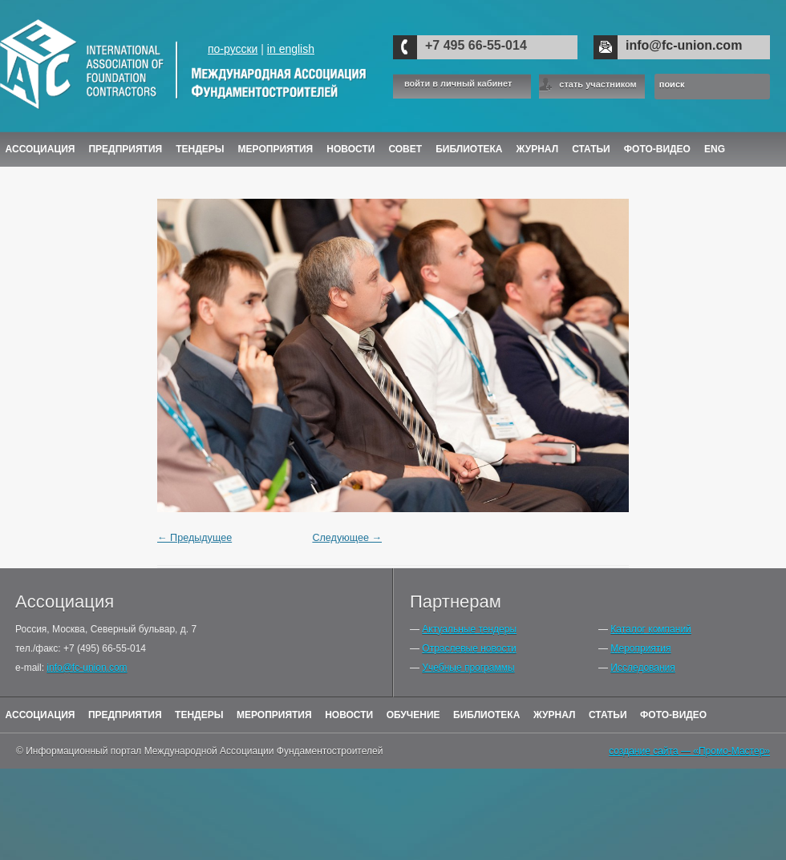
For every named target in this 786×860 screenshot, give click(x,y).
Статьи (591, 149)
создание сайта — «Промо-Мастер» (689, 751)
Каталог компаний (650, 629)
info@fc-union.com (684, 45)
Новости (350, 149)
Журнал (554, 715)
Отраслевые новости (469, 648)
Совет (405, 149)
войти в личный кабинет (458, 83)
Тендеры (200, 149)
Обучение (413, 715)
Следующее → (347, 537)
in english (290, 48)
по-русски (232, 48)
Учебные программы (468, 667)
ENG (714, 149)
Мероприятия (276, 149)
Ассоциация (40, 149)
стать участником (597, 84)
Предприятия (125, 149)
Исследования (642, 667)
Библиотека (469, 149)
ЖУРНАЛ (538, 149)
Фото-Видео (657, 149)
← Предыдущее (194, 537)
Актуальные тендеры (469, 629)
